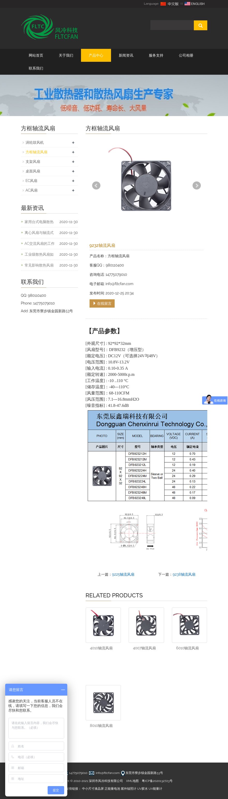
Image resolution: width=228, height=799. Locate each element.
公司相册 (186, 55)
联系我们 (36, 68)
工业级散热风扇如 (39, 254)
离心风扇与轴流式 (39, 233)
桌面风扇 (33, 171)
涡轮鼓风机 (35, 142)
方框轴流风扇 (36, 152)
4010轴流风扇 (101, 648)
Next (197, 185)
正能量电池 (112, 788)
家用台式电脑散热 (39, 222)
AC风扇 (32, 190)
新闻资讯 (126, 55)
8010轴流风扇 (101, 726)
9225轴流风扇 (123, 574)
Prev (96, 185)
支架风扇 (33, 161)
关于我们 (66, 55)
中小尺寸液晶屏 (93, 788)
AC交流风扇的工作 (40, 243)
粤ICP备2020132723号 (157, 781)
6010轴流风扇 (187, 648)
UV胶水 (142, 788)
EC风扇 (32, 181)
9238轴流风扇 (184, 574)
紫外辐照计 (128, 788)
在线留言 (102, 303)
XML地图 (132, 781)
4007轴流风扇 (144, 648)
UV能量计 (155, 788)
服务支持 (156, 55)
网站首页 (36, 55)
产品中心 (96, 55)
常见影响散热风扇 (39, 265)
